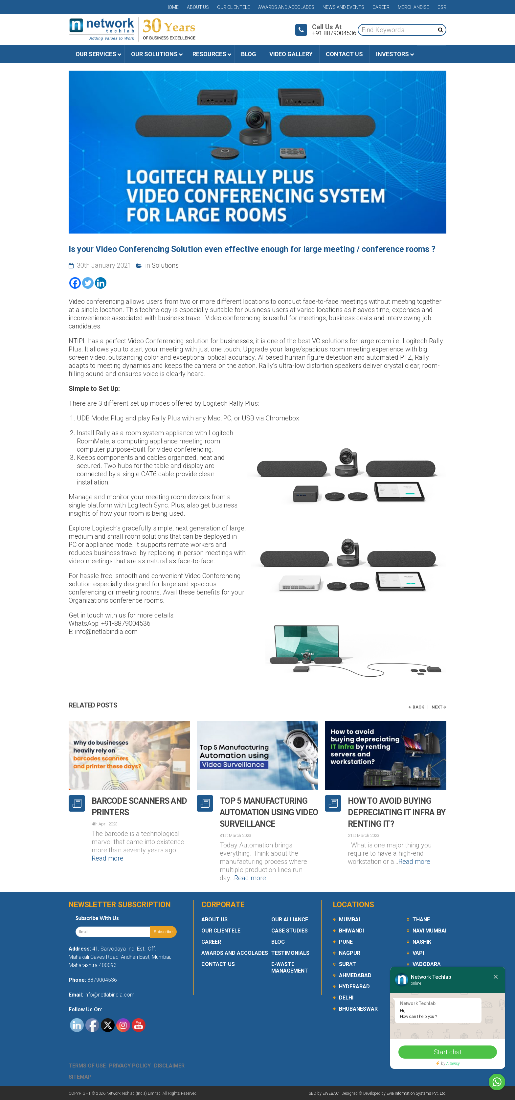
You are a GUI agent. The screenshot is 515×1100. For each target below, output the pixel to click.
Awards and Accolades (286, 7)
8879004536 (102, 980)
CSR (441, 7)
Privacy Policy (130, 1066)
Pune (346, 942)
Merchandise (413, 7)
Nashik (422, 942)
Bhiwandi (351, 931)
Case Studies (289, 931)
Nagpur (349, 953)
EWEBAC (331, 1093)
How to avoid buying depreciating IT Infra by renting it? (396, 812)
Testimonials (290, 953)
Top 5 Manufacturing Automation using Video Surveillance (269, 812)
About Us (198, 7)
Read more (107, 858)
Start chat (448, 1052)
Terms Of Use (87, 1066)
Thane (421, 919)
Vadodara (427, 964)
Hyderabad (354, 986)
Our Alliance (289, 919)
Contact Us (218, 964)
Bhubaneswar (358, 1009)
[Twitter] (88, 283)
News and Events (343, 7)
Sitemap (80, 1077)
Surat (347, 964)
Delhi (346, 998)
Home (172, 7)
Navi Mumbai (429, 931)
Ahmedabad (355, 975)
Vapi (418, 953)
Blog (278, 942)
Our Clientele (233, 7)
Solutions (165, 265)
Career (381, 7)
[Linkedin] (100, 283)
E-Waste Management (289, 967)
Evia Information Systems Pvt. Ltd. (416, 1093)
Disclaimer (169, 1066)
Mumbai (349, 919)
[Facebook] (75, 283)
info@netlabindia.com (109, 995)
